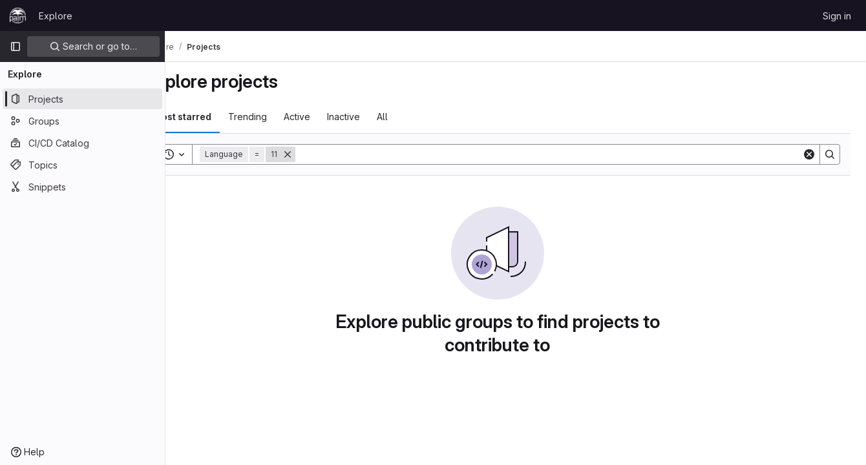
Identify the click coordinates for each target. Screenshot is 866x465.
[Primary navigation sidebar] (15, 46)
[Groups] (82, 120)
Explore (55, 15)
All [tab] (418, 116)
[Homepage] (17, 15)
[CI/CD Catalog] (82, 142)
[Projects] (82, 98)
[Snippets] (82, 186)
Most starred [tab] (218, 116)
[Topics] (82, 164)
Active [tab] (333, 116)
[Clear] (809, 154)
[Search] (566, 154)
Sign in (837, 15)
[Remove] (324, 154)
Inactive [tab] (379, 116)
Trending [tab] (283, 116)
